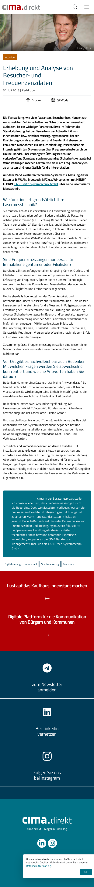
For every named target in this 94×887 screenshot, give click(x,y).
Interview (10, 57)
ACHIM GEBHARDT (24, 498)
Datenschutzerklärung (38, 866)
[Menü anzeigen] (87, 6)
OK (86, 872)
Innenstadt (31, 564)
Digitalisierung (13, 564)
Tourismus (69, 564)
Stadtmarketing (50, 564)
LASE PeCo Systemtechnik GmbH (36, 184)
